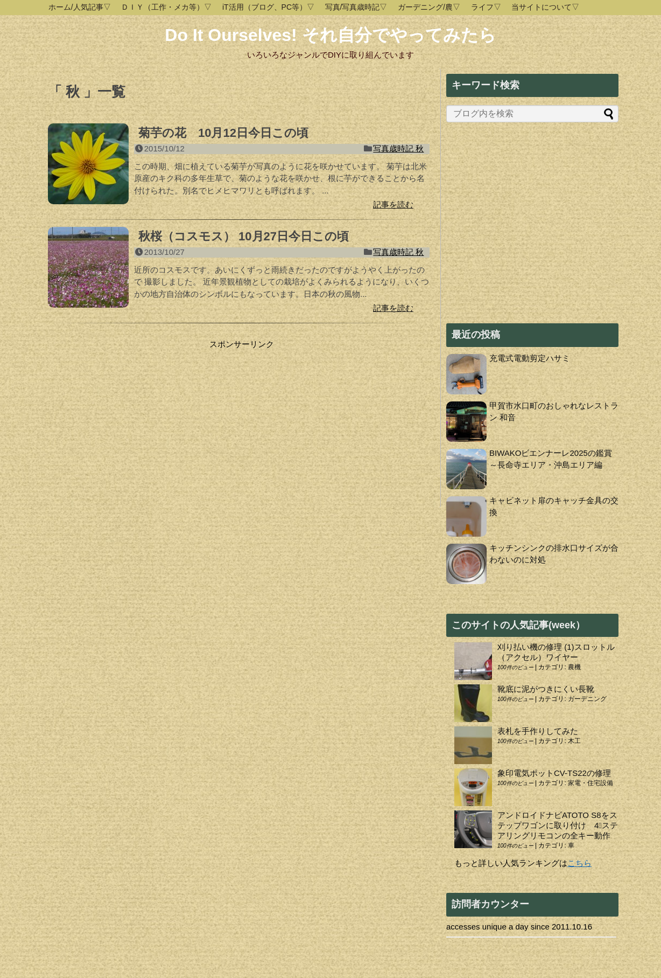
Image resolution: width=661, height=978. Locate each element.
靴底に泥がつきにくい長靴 (545, 688)
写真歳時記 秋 (398, 148)
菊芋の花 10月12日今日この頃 (223, 133)
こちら (579, 863)
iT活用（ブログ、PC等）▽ (268, 7)
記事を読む (393, 204)
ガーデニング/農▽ (429, 7)
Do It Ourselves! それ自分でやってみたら (330, 35)
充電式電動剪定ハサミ (529, 358)
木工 (574, 741)
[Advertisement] (138, 417)
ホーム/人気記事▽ (79, 7)
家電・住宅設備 (590, 783)
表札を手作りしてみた (537, 731)
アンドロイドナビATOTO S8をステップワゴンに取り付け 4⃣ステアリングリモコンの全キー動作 (557, 825)
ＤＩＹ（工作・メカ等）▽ (166, 7)
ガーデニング (587, 699)
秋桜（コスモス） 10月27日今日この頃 (243, 236)
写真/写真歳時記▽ (356, 7)
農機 (574, 667)
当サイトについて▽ (545, 7)
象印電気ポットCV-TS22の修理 (554, 773)
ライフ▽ (486, 7)
